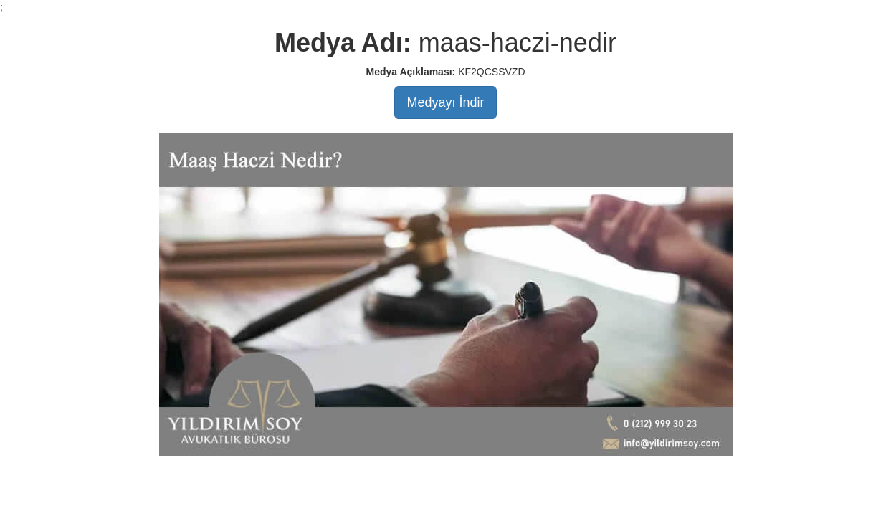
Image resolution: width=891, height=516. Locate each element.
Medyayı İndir (445, 102)
